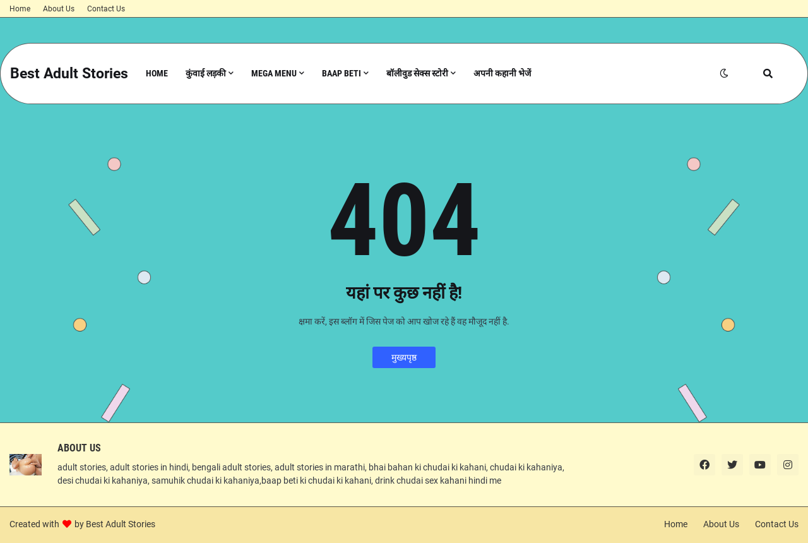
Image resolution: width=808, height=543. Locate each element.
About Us (58, 8)
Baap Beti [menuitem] (341, 73)
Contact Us (106, 8)
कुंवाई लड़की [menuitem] (206, 73)
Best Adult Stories (69, 73)
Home (19, 8)
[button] (724, 74)
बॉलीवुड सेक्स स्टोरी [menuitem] (417, 73)
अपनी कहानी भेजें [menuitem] (502, 73)
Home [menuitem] (157, 73)
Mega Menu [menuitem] (274, 73)
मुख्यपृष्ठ (404, 357)
